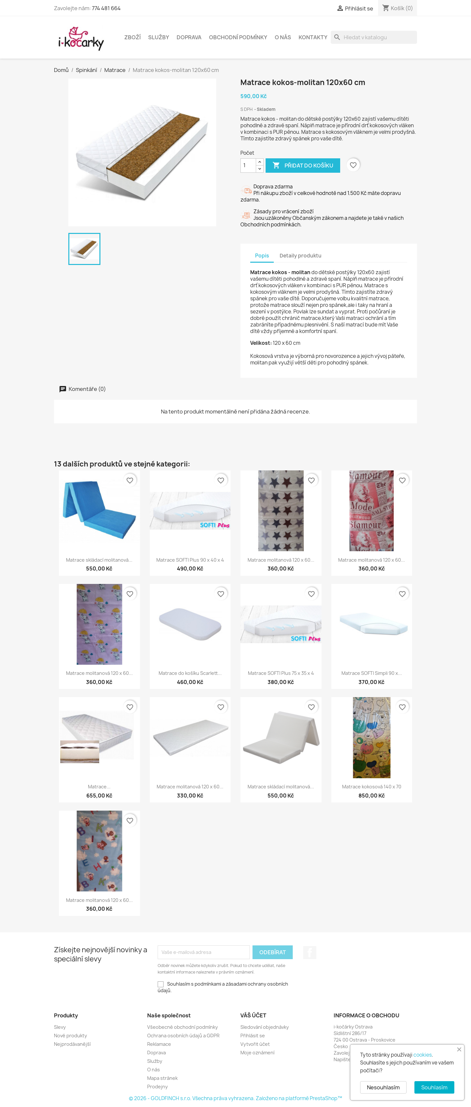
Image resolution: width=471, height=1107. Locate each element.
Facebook (309, 952)
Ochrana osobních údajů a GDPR (183, 1035)
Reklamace (159, 1044)
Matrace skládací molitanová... (99, 560)
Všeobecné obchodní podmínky (182, 1027)
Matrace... (99, 786)
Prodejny (157, 1086)
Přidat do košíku (302, 165)
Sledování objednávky (264, 1027)
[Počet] (248, 165)
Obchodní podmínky (238, 37)
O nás (283, 37)
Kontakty (313, 37)
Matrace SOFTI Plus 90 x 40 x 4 (190, 560)
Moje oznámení (257, 1052)
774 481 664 (106, 8)
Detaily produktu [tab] (301, 255)
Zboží (132, 37)
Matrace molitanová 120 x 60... (281, 560)
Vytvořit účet (255, 1044)
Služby (158, 37)
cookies (422, 1054)
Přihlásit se (252, 1035)
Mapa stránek (162, 1078)
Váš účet (253, 1015)
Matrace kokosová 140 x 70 (371, 786)
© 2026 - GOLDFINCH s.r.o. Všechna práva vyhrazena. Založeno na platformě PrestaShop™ (235, 1098)
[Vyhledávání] (374, 37)
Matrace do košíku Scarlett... (190, 673)
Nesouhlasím (383, 1087)
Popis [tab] (262, 255)
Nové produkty (70, 1035)
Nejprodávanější (72, 1044)
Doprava (189, 37)
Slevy (60, 1027)
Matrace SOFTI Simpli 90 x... (371, 673)
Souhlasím (434, 1087)
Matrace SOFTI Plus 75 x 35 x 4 (281, 673)
